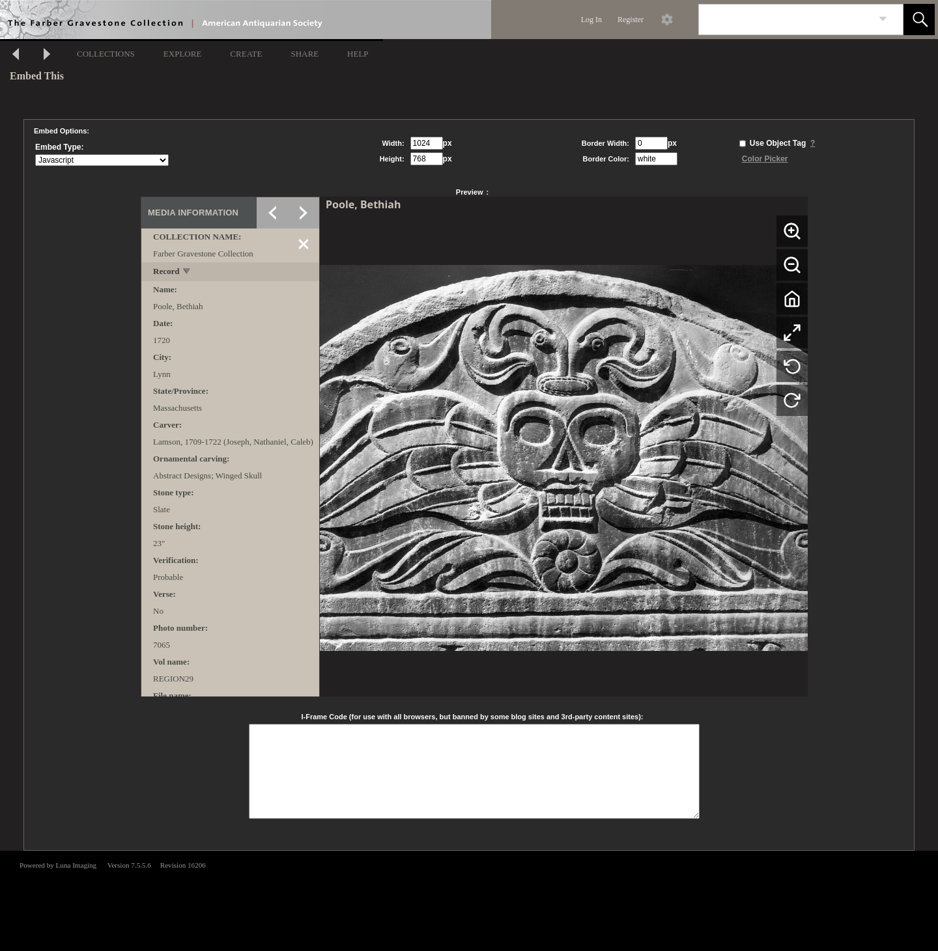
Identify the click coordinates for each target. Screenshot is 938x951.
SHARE (305, 54)
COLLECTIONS (106, 54)
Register (631, 19)
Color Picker (765, 158)
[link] (883, 19)
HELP (358, 54)
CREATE (246, 54)
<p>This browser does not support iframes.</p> (469, 899)
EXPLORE (182, 54)
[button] (919, 19)
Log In (591, 19)
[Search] (785, 19)
